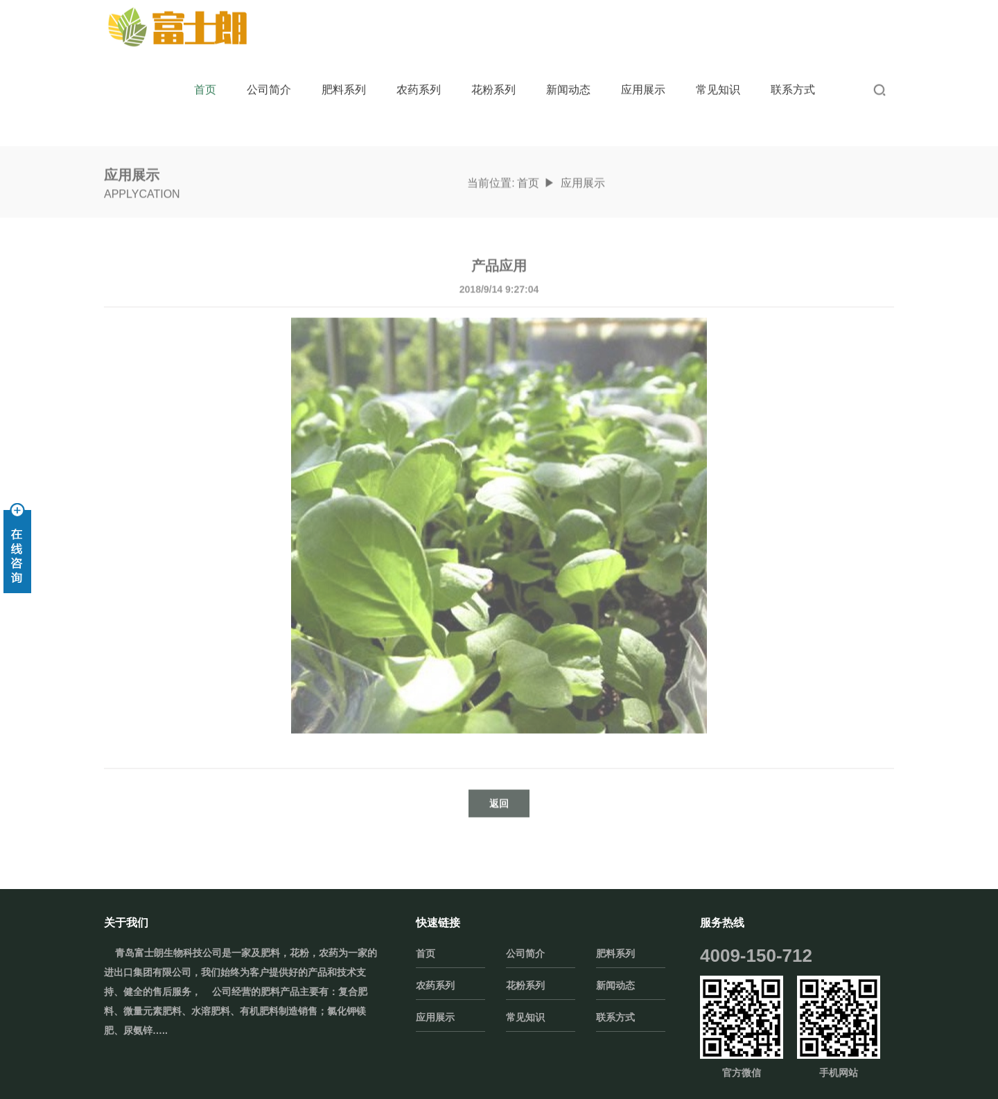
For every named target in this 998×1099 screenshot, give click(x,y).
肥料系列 (344, 76)
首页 (205, 76)
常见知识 (718, 76)
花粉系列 (493, 76)
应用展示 (643, 76)
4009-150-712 (756, 955)
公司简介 (269, 76)
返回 (499, 836)
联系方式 (793, 76)
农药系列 (418, 76)
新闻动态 (568, 76)
